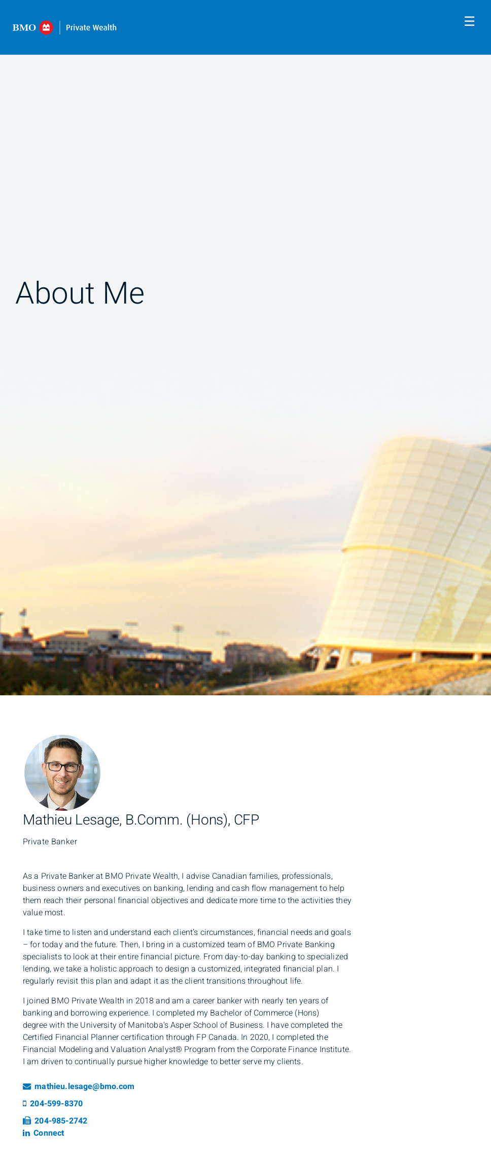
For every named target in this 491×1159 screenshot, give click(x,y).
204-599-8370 (53, 1104)
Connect (43, 1133)
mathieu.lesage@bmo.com (79, 1086)
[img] (245, 347)
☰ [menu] (469, 21)
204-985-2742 (55, 1121)
